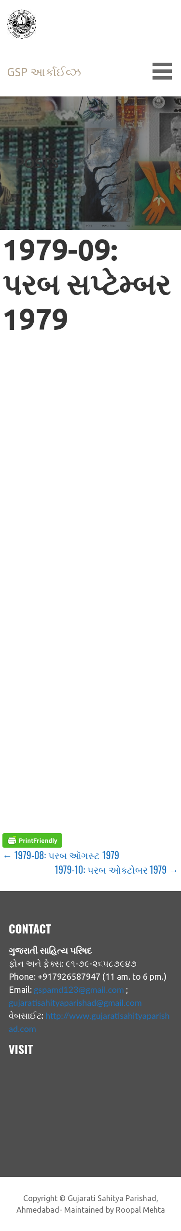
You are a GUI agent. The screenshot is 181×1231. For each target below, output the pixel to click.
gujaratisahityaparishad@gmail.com (75, 1002)
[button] (165, 71)
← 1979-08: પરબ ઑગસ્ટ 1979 (60, 855)
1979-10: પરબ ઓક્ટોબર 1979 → (116, 869)
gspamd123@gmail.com (79, 989)
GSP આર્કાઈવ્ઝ (44, 72)
